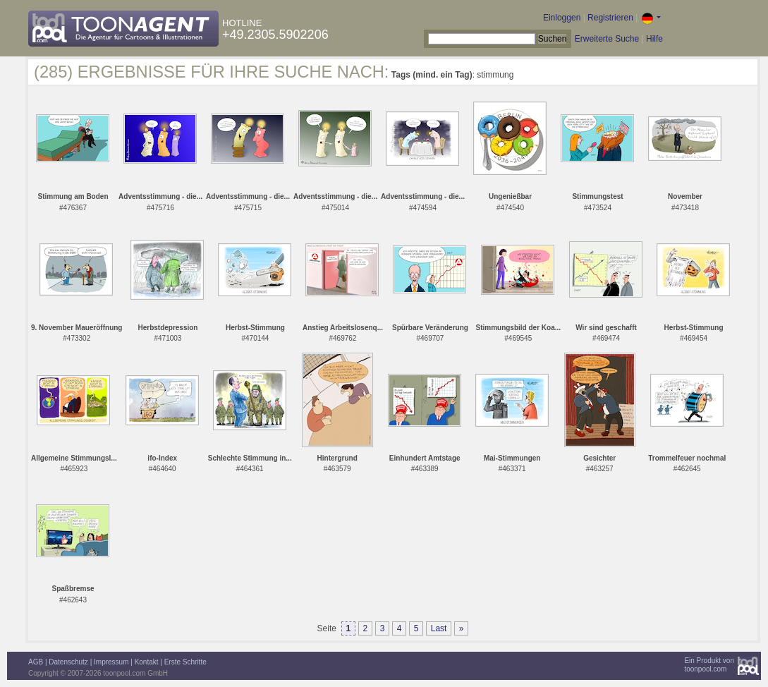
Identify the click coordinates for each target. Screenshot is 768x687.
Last (439, 628)
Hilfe (654, 39)
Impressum (111, 662)
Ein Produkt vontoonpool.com (709, 665)
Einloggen (561, 18)
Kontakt (147, 662)
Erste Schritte (185, 662)
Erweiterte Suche (607, 39)
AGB (35, 662)
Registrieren (610, 18)
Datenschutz (68, 662)
